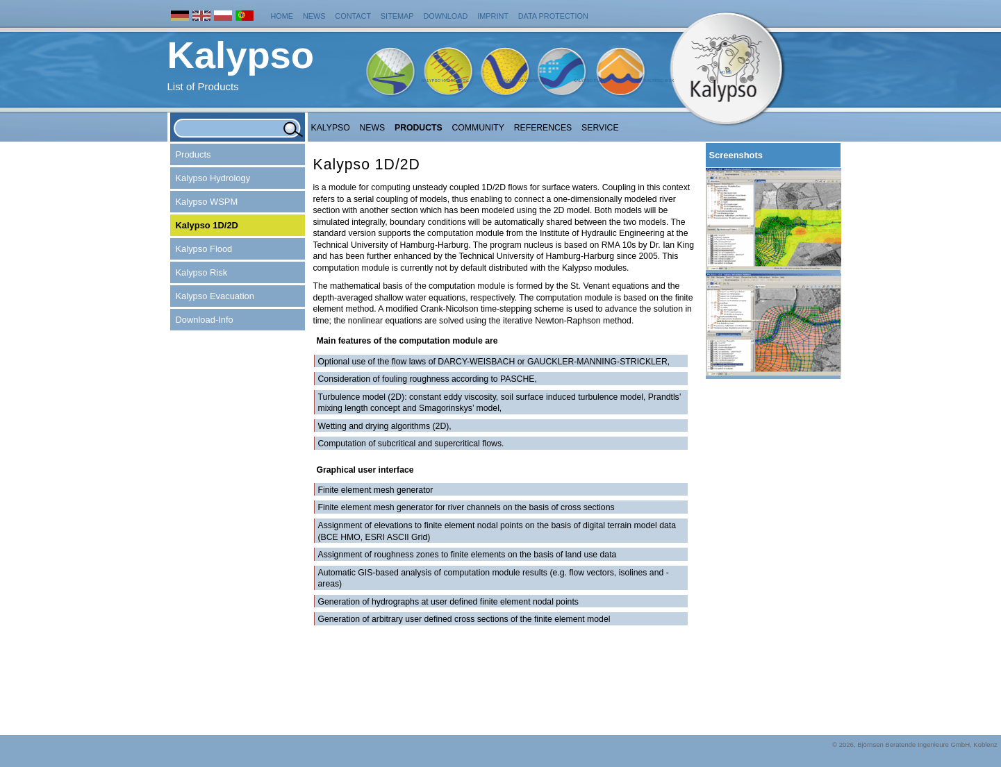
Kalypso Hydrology (445, 80)
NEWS (373, 128)
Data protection (553, 16)
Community (478, 128)
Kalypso (330, 128)
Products (418, 128)
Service (600, 128)
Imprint (492, 16)
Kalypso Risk (659, 80)
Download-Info (204, 319)
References (543, 128)
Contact (353, 16)
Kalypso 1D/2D (207, 225)
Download (445, 16)
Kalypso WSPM (521, 80)
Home (282, 16)
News (314, 16)
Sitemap (397, 16)
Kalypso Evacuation (215, 296)
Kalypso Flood (591, 80)
